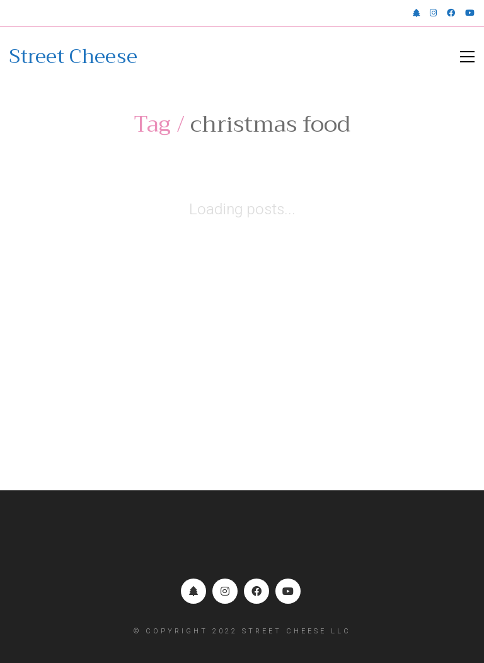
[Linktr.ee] (193, 591)
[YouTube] (288, 591)
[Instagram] (225, 591)
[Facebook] (256, 591)
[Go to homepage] (73, 57)
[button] (467, 57)
